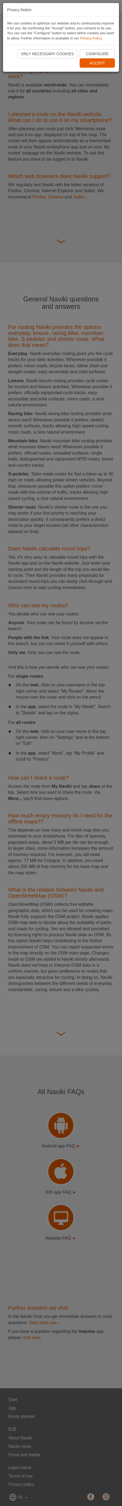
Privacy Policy (91, 38)
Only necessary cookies (47, 54)
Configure (97, 54)
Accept (97, 63)
